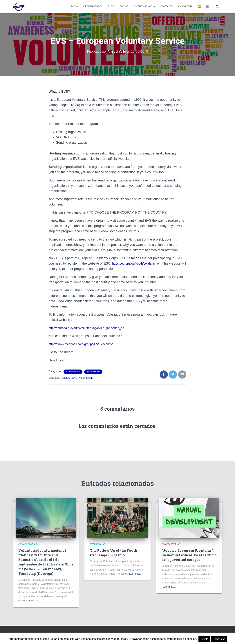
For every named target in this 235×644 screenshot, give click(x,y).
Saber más (219, 639)
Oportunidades (92, 6)
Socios (124, 6)
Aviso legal (185, 6)
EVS (74, 377)
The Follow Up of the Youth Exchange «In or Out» (113, 552)
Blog (111, 6)
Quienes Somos (144, 6)
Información (93, 371)
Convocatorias (27, 544)
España (66, 377)
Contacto (166, 6)
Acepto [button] (204, 639)
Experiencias (73, 371)
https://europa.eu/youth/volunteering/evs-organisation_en (90, 328)
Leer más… (35, 600)
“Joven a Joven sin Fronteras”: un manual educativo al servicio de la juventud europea (189, 555)
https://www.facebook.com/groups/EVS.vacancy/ (84, 344)
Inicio (74, 6)
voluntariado (86, 377)
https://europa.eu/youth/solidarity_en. (139, 263)
